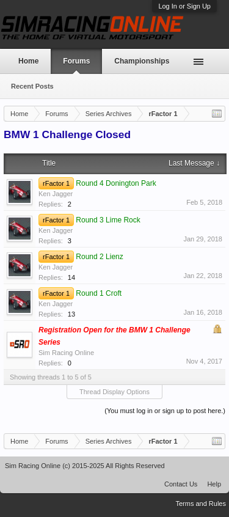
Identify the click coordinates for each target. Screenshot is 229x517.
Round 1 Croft (99, 293)
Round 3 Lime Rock (108, 220)
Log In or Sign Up (184, 6)
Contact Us (180, 484)
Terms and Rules (200, 503)
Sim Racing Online (66, 352)
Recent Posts (32, 86)
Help (214, 484)
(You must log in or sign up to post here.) (164, 410)
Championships (141, 61)
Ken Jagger (55, 193)
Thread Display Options (114, 391)
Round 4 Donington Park (116, 183)
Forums (76, 61)
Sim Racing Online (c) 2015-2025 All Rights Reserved (85, 465)
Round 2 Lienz (99, 256)
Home (28, 61)
